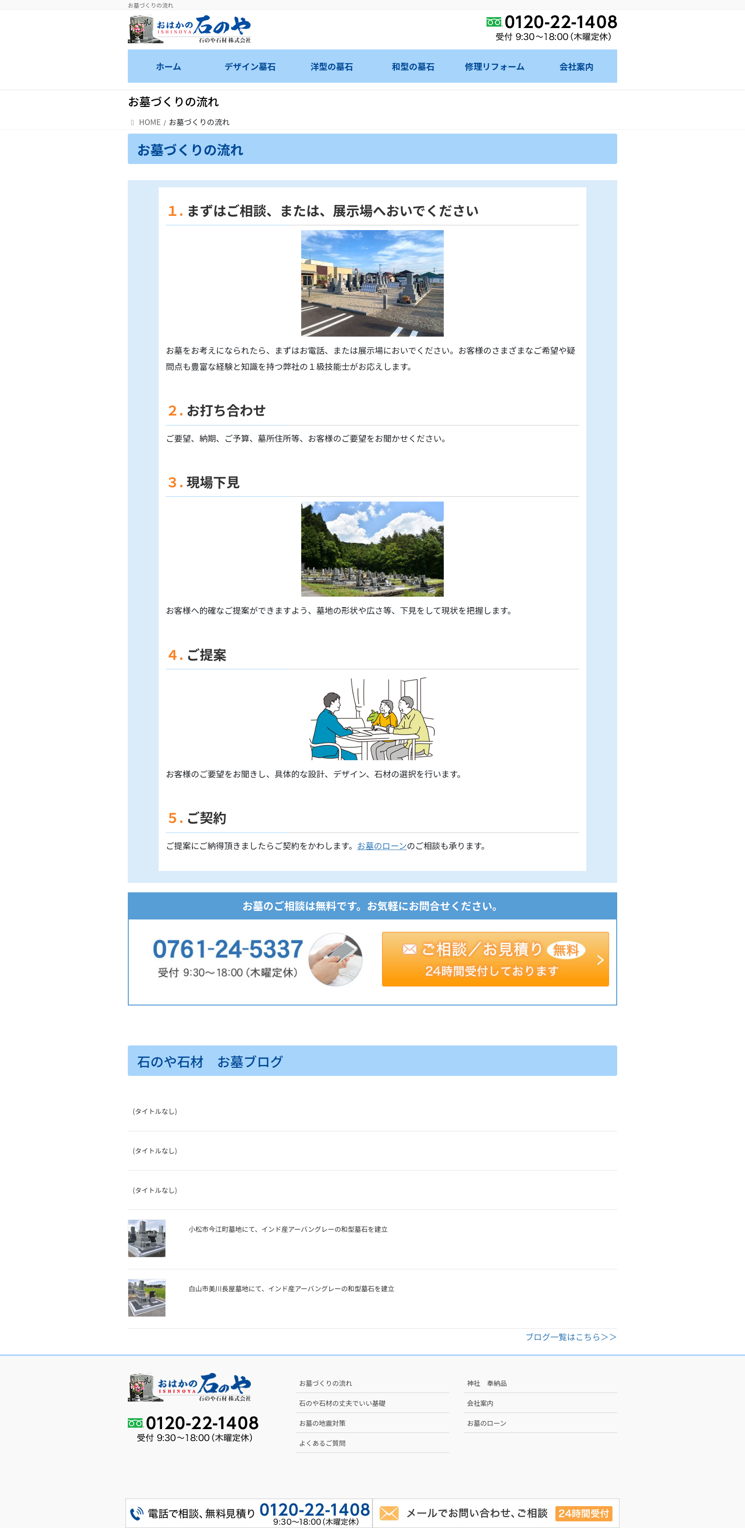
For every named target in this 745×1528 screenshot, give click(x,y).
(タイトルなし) (155, 1111)
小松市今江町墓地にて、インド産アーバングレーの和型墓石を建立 (288, 1229)
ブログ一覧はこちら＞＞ (571, 1337)
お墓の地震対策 (322, 1423)
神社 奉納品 (487, 1383)
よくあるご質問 (322, 1443)
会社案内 (480, 1403)
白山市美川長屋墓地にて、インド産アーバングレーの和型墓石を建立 (291, 1288)
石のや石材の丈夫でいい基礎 (342, 1403)
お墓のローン (382, 845)
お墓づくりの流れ (325, 1383)
